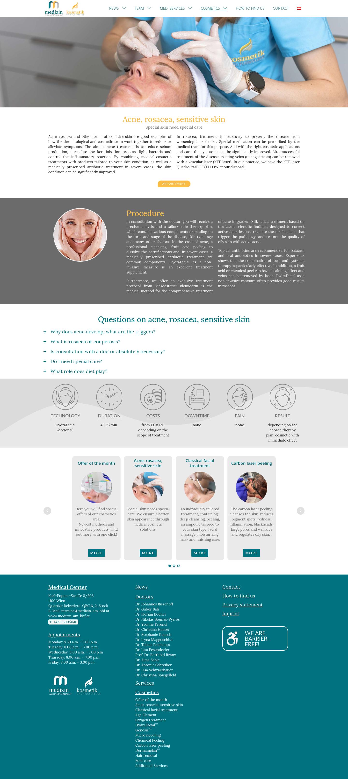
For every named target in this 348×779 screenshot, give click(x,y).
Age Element (146, 715)
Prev (47, 511)
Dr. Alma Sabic (147, 660)
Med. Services (172, 8)
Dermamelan (147, 750)
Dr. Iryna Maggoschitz (154, 639)
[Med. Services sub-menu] (191, 8)
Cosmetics (210, 8)
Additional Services (151, 765)
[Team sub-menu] (150, 8)
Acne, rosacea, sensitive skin (159, 704)
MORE (96, 552)
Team (139, 8)
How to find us (250, 8)
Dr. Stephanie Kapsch (153, 634)
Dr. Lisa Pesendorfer (152, 649)
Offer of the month (151, 699)
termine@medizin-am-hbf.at (85, 611)
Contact (281, 8)
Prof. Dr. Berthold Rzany (155, 655)
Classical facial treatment (156, 710)
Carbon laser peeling (152, 745)
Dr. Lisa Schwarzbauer (154, 670)
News (114, 8)
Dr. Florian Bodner (150, 614)
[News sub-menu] (125, 8)
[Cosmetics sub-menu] (226, 8)
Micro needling (148, 735)
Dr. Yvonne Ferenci (151, 624)
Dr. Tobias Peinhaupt (152, 644)
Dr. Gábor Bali (147, 609)
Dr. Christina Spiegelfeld (155, 675)
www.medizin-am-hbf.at (69, 616)
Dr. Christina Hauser (152, 629)
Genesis (143, 730)
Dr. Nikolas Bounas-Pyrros (157, 619)
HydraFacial (146, 725)
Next (300, 511)
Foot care (143, 760)
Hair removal (146, 755)
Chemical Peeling (149, 740)
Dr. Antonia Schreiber (153, 665)
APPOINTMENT (174, 183)
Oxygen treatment (150, 720)
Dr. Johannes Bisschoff (154, 604)
